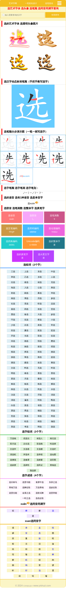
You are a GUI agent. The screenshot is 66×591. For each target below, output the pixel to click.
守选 (13, 320)
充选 (53, 282)
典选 (53, 287)
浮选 (40, 395)
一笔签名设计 (31, 3)
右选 (13, 303)
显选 (40, 373)
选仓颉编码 (54, 230)
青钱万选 (13, 487)
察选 (40, 320)
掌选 (26, 357)
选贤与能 (26, 482)
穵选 (53, 410)
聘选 (40, 427)
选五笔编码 (11, 230)
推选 (40, 357)
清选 (13, 400)
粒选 (26, 421)
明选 (13, 373)
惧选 (40, 341)
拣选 (13, 352)
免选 (13, 287)
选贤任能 (13, 493)
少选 (13, 325)
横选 (53, 384)
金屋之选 (26, 493)
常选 (53, 325)
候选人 (40, 438)
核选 (26, 384)
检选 (40, 384)
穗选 (40, 410)
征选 (53, 336)
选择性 (26, 465)
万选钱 (13, 438)
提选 (53, 357)
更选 (13, 378)
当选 (26, 336)
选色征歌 (40, 498)
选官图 (53, 460)
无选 (40, 368)
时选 (53, 368)
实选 (26, 320)
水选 (53, 389)
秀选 (26, 410)
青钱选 (53, 465)
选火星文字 (43, 256)
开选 (13, 336)
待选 (13, 341)
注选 (26, 395)
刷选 (26, 293)
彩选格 (40, 444)
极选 (40, 378)
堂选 (53, 309)
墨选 (13, 314)
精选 (40, 421)
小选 (53, 320)
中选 (53, 271)
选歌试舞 (40, 493)
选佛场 (13, 460)
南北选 (53, 438)
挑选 (53, 352)
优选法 (26, 438)
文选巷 (26, 449)
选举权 (40, 454)
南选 (13, 298)
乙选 (26, 277)
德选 (26, 341)
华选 (53, 293)
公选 (40, 287)
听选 (40, 303)
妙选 (53, 314)
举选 (13, 277)
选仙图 (53, 454)
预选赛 (33, 470)
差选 (40, 325)
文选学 (13, 449)
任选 (13, 282)
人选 (53, 277)
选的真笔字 (22, 256)
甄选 (53, 400)
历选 (40, 298)
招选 (53, 346)
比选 (26, 389)
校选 (53, 378)
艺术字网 (13, 3)
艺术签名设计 (28, 586)
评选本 (26, 454)
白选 (13, 405)
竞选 (13, 416)
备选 (26, 314)
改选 (40, 362)
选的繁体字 (54, 243)
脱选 (53, 427)
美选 (13, 427)
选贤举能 (53, 493)
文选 (13, 368)
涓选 (53, 395)
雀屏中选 (40, 482)
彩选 (40, 336)
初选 (13, 293)
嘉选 (13, 309)
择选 (26, 352)
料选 (26, 368)
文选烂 (53, 449)
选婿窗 (40, 460)
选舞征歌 (26, 487)
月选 (26, 378)
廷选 (53, 330)
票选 (13, 410)
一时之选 (26, 498)
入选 (26, 287)
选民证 (40, 465)
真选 (53, 405)
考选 (26, 427)
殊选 (13, 389)
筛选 (40, 416)
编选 (53, 421)
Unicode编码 (33, 243)
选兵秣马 (13, 482)
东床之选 (53, 482)
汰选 (13, 395)
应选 (13, 330)
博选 (26, 298)
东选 (40, 271)
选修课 (26, 460)
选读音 (11, 217)
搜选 (13, 362)
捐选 (13, 357)
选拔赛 (13, 465)
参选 (53, 298)
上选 (26, 271)
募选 (40, 293)
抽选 (26, 346)
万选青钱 (40, 487)
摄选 (26, 362)
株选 (13, 384)
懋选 (53, 341)
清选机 (13, 454)
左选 (26, 325)
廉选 (26, 330)
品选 (53, 303)
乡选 (40, 277)
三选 (13, 271)
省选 (40, 405)
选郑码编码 (33, 230)
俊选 (26, 282)
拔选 (40, 346)
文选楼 (40, 449)
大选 (40, 314)
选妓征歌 (53, 487)
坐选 (40, 309)
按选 (40, 352)
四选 (26, 309)
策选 (26, 416)
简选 (53, 416)
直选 (26, 405)
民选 (40, 389)
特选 (40, 400)
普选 (53, 373)
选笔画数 (54, 217)
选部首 (33, 217)
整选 (53, 362)
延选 (40, 330)
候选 (40, 282)
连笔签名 (49, 3)
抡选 (13, 346)
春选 (26, 373)
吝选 (26, 303)
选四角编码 (11, 243)
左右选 (26, 444)
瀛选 (26, 400)
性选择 (53, 444)
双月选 (13, 444)
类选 (13, 421)
